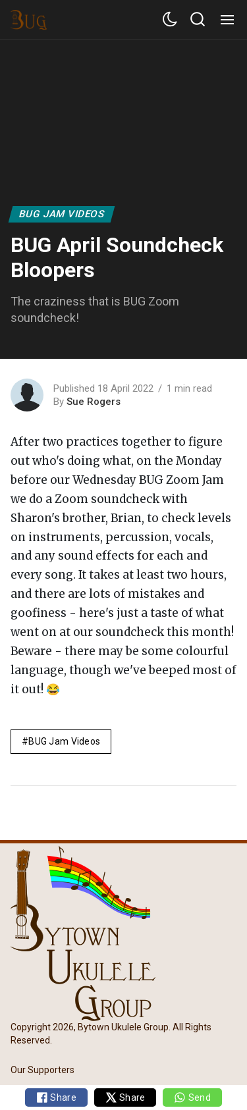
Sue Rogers (94, 402)
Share (56, 1097)
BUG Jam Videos (62, 214)
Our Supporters (42, 1070)
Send (192, 1097)
